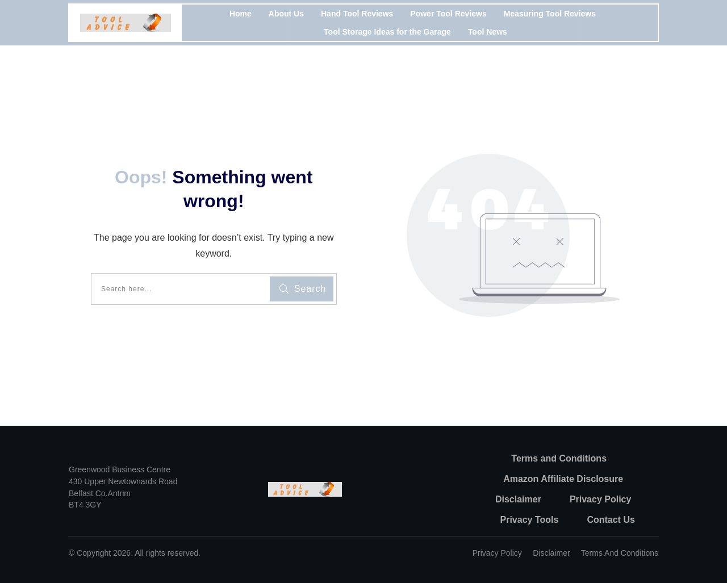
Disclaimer (551, 552)
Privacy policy (497, 552)
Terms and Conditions (619, 552)
